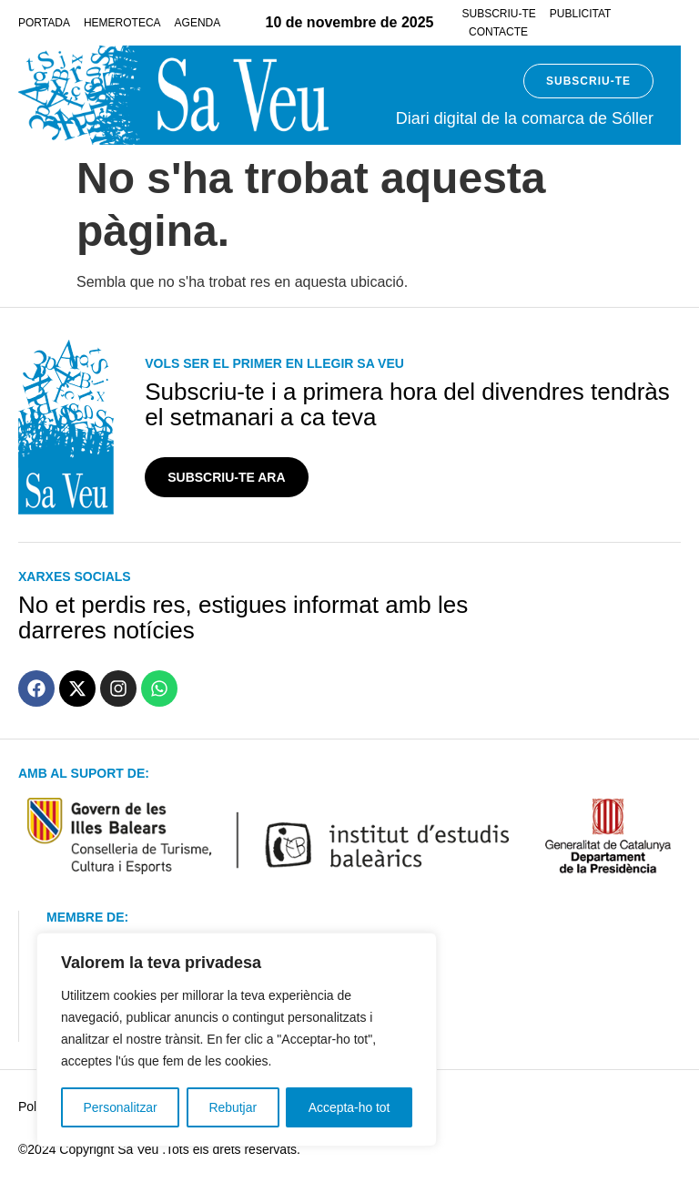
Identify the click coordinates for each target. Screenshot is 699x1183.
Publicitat (581, 13)
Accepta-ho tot (349, 1107)
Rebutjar (232, 1107)
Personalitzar (120, 1107)
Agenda (198, 22)
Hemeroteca (122, 22)
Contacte (498, 31)
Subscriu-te (498, 13)
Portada (44, 22)
